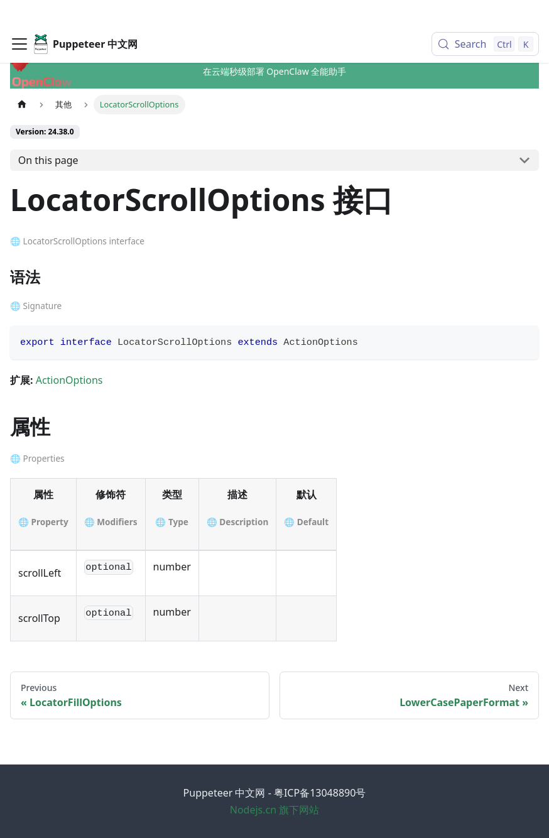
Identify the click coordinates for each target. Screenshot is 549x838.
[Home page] (22, 104)
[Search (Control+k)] (485, 19)
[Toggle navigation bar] (19, 18)
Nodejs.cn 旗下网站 (275, 810)
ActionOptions (69, 380)
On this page (48, 160)
